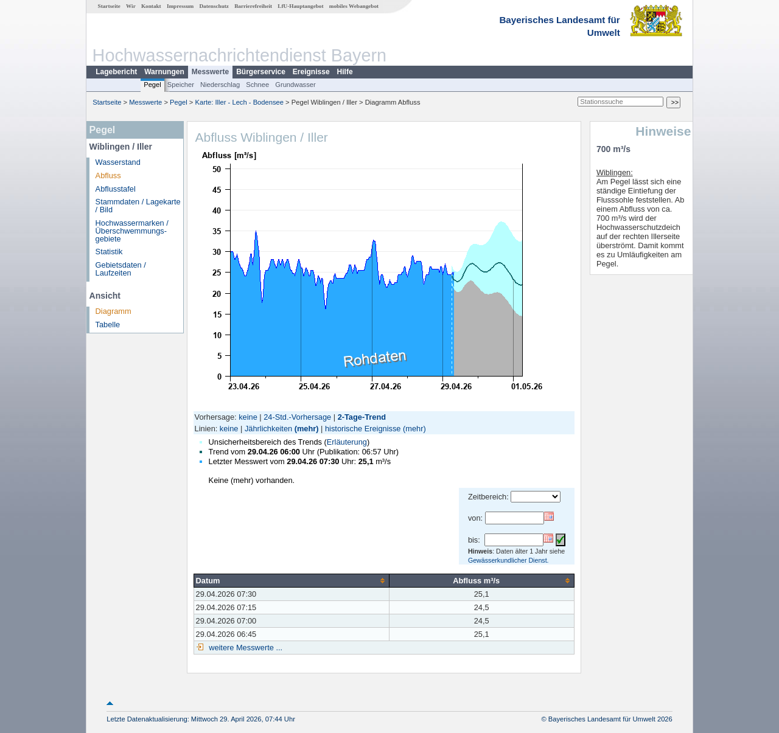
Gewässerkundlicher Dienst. (508, 560)
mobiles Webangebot (354, 6)
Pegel (152, 84)
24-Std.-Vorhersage (297, 417)
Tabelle (108, 324)
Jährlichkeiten (268, 428)
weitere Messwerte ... (244, 647)
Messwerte (210, 72)
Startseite (109, 6)
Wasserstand (118, 162)
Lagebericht (116, 72)
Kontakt (151, 6)
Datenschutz (214, 6)
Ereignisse (311, 72)
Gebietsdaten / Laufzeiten (121, 268)
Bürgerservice (260, 72)
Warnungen (164, 72)
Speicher (180, 84)
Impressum (180, 6)
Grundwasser (295, 84)
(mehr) (307, 428)
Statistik (109, 251)
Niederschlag (220, 84)
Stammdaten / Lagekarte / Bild (138, 205)
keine (248, 417)
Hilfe (345, 72)
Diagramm (113, 311)
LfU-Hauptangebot (300, 6)
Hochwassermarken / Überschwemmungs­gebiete (132, 230)
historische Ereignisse (362, 428)
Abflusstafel (116, 188)
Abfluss (108, 175)
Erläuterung (347, 441)
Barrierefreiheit (253, 6)
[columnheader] (291, 580)
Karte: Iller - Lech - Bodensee (239, 102)
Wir (131, 6)
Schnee (257, 84)
